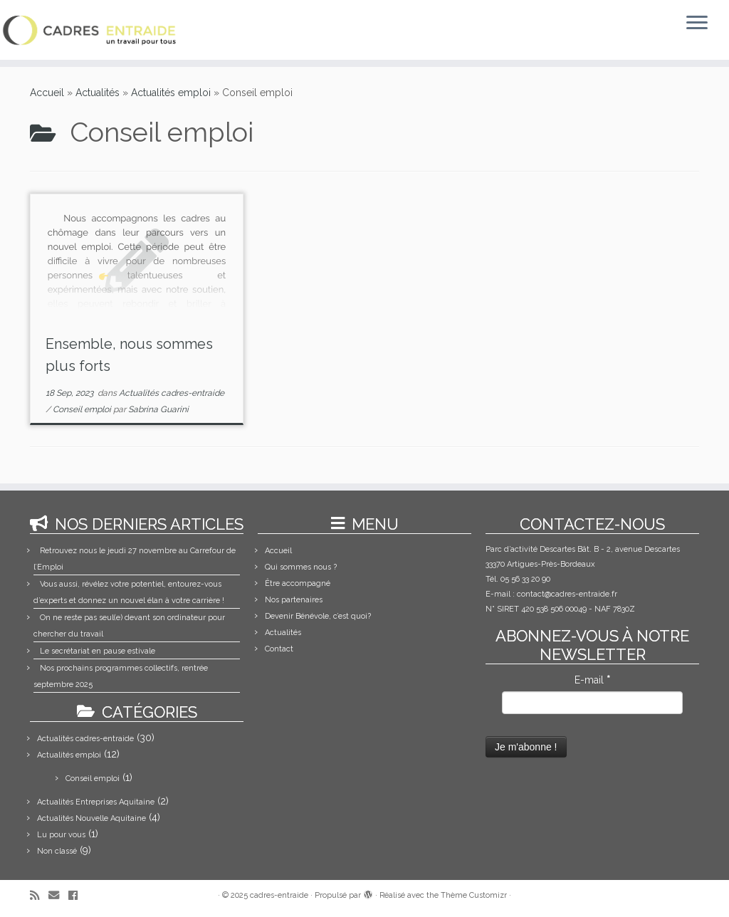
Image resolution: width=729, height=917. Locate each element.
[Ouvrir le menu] (697, 23)
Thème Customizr (474, 895)
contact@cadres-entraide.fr (567, 594)
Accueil (47, 92)
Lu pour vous (61, 834)
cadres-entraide (279, 895)
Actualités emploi (171, 92)
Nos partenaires (293, 599)
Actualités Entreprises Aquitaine (95, 802)
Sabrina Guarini (158, 409)
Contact (279, 649)
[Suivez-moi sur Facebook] (77, 896)
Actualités (97, 92)
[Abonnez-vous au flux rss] (39, 896)
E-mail (592, 680)
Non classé (57, 851)
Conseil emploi (83, 409)
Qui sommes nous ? (301, 567)
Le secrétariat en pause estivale (97, 651)
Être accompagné (297, 583)
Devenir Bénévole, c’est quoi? (318, 616)
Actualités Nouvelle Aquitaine (91, 818)
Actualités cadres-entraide (171, 393)
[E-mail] (58, 896)
